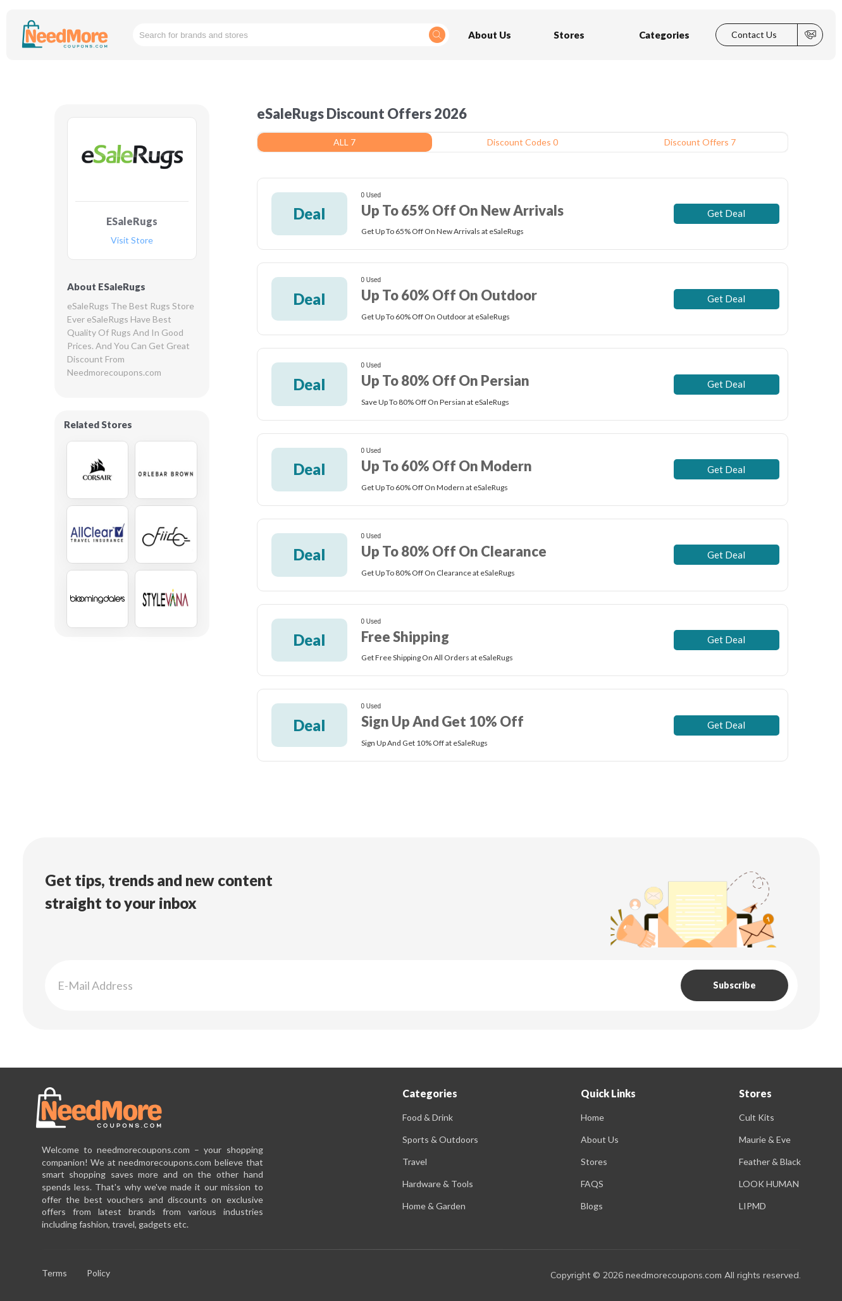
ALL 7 (344, 142)
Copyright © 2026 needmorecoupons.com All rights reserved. (675, 1275)
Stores (594, 1161)
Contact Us (754, 35)
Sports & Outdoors (440, 1139)
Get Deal (726, 213)
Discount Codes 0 (522, 142)
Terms (54, 1273)
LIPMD (752, 1205)
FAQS (592, 1183)
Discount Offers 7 (700, 142)
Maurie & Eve (765, 1139)
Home (592, 1117)
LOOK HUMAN (769, 1183)
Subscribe (734, 985)
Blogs (592, 1205)
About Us (600, 1139)
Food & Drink (427, 1117)
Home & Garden (434, 1205)
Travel (414, 1161)
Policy (98, 1273)
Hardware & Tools (437, 1183)
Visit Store (132, 240)
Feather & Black (770, 1161)
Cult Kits (756, 1117)
